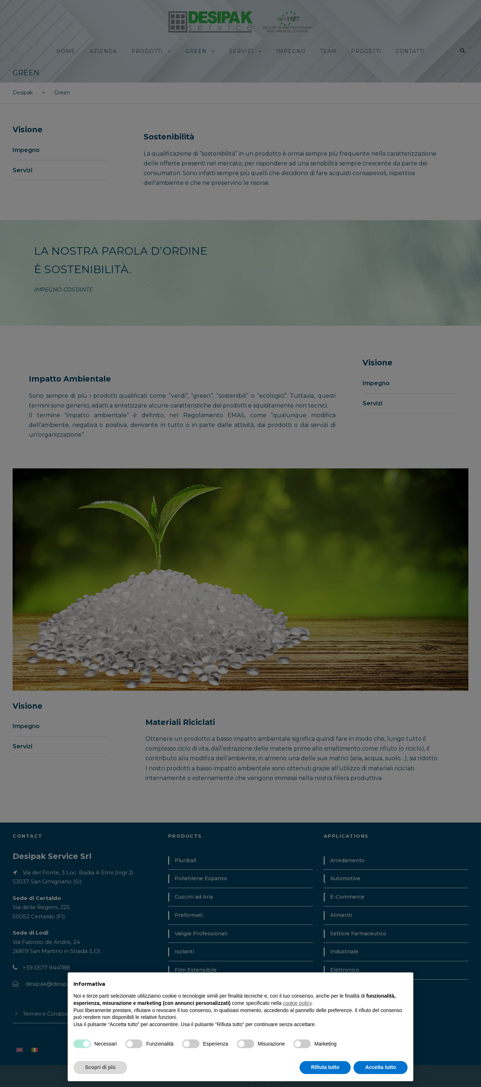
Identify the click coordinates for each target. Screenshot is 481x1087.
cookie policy (297, 1003)
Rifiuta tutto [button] (325, 1067)
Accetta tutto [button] (380, 1067)
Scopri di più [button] (100, 1067)
